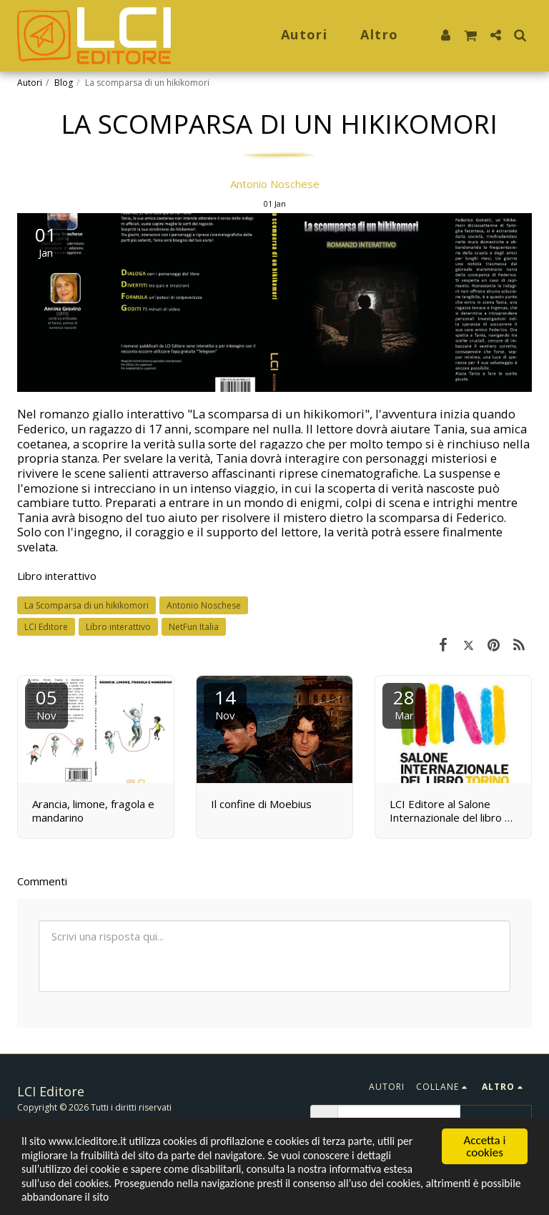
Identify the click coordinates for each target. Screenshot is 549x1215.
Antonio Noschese (275, 184)
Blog (63, 83)
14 (225, 703)
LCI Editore (46, 627)
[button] (470, 36)
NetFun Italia (194, 627)
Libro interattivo (57, 576)
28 (403, 703)
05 (46, 703)
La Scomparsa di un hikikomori (86, 605)
